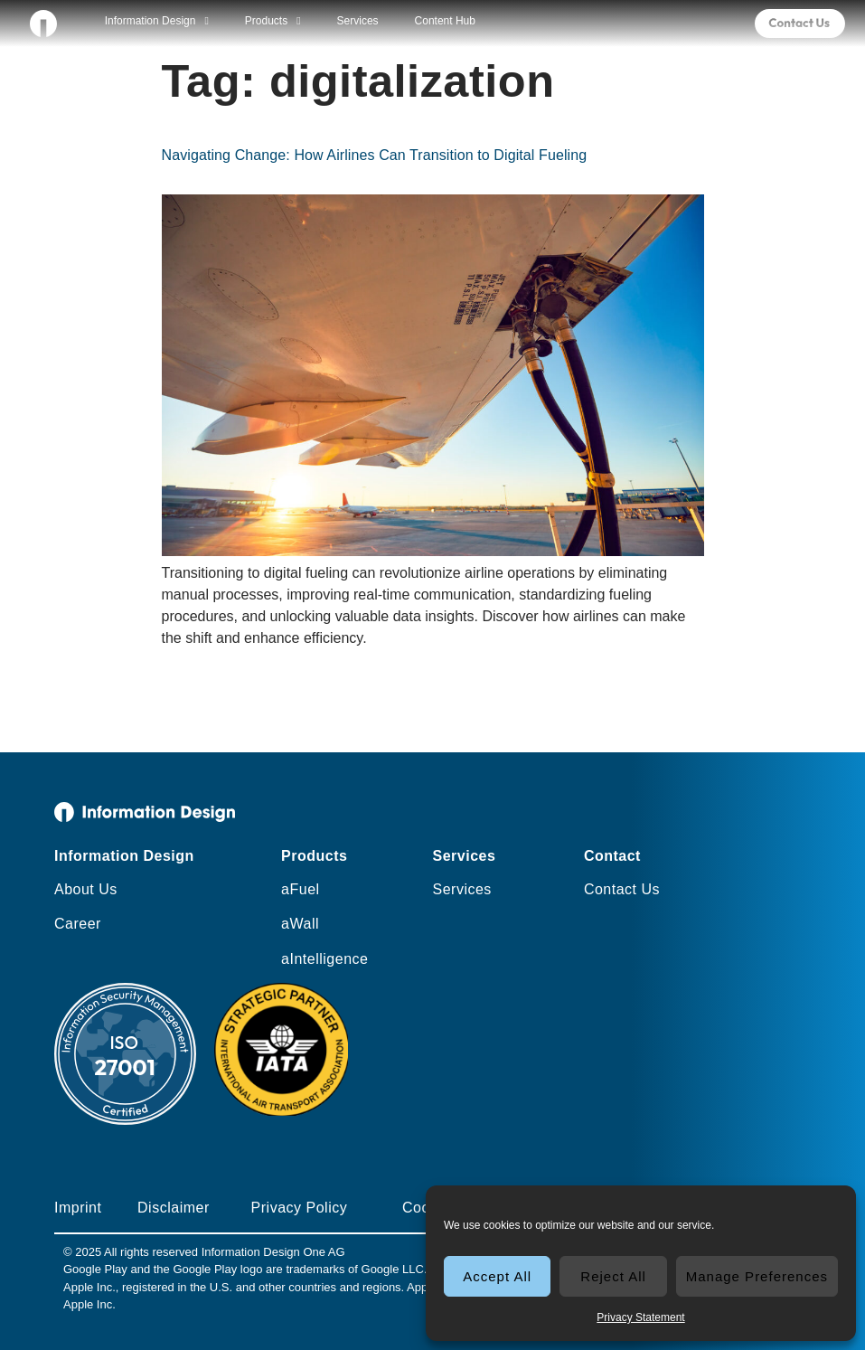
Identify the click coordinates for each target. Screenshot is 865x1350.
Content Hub (445, 20)
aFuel (300, 889)
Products (273, 20)
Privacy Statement (640, 1317)
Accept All (497, 1276)
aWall (300, 923)
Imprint (77, 1207)
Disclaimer (173, 1207)
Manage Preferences (757, 1276)
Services (358, 20)
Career (77, 923)
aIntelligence (324, 959)
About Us (86, 889)
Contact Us (622, 889)
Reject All (613, 1276)
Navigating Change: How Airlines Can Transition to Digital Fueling (375, 155)
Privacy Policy (299, 1207)
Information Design (157, 20)
